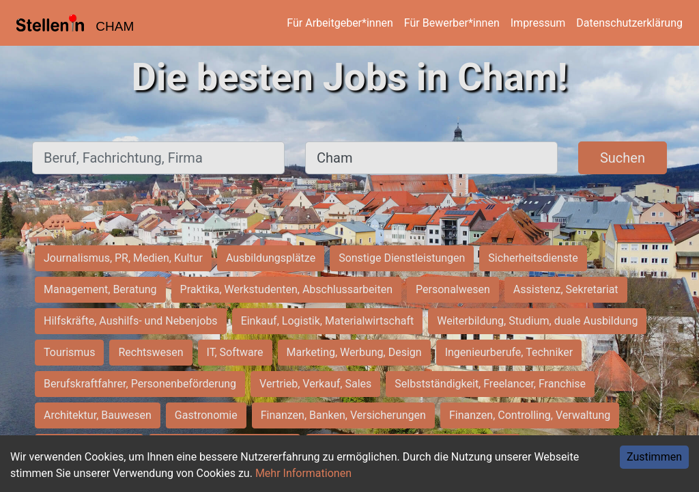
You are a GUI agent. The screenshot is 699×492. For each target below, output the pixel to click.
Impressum (538, 22)
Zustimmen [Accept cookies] (654, 456)
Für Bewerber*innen (452, 22)
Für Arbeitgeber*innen (340, 22)
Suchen (622, 158)
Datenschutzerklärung (629, 22)
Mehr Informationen (303, 473)
